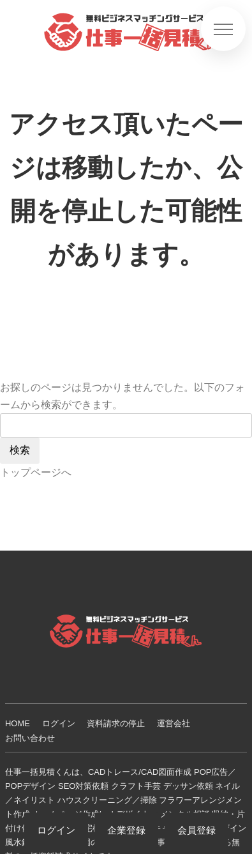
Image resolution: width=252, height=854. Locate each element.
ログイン (58, 723)
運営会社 (173, 723)
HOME (17, 723)
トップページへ (35, 472)
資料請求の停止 (116, 723)
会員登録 (196, 830)
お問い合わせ (30, 738)
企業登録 (126, 830)
